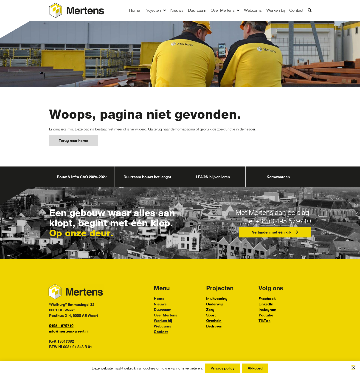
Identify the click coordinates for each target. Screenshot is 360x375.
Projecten (155, 10)
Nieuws (176, 10)
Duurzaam (197, 10)
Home (134, 10)
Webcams (253, 10)
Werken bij (275, 10)
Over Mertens (225, 10)
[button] (310, 10)
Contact (296, 10)
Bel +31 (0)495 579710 (275, 221)
